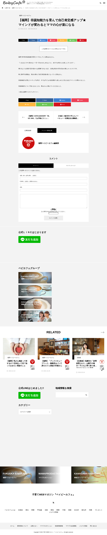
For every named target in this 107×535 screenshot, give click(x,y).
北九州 (76, 510)
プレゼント (98, 510)
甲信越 (39, 510)
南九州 (84, 510)
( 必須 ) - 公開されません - (29, 181)
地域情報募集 (59, 526)
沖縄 (90, 510)
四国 (69, 510)
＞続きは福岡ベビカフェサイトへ (28, 92)
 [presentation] (102, 332)
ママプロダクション (46, 526)
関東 (32, 510)
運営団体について (22, 526)
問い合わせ (93, 526)
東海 (52, 510)
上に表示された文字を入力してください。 (53, 211)
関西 (58, 510)
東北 (27, 510)
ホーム (12, 526)
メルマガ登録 (53, 512)
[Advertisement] (72, 244)
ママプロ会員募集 (71, 526)
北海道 (20, 510)
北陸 (46, 510)
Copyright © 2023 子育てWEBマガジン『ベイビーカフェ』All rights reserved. (53, 532)
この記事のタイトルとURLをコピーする (53, 49)
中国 (63, 510)
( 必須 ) (28, 175)
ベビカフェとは (10, 510)
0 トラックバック (71, 165)
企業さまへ (34, 526)
